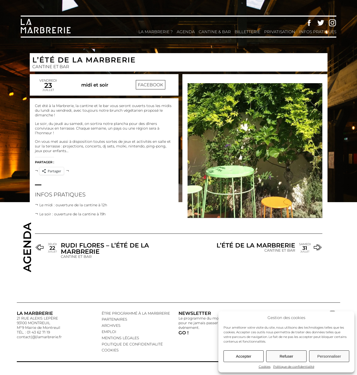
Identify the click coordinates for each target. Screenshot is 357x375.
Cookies (265, 367)
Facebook (309, 23)
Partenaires (114, 319)
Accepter (243, 356)
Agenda (186, 31)
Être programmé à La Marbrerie (136, 313)
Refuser (286, 356)
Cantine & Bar (215, 31)
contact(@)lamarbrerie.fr (39, 337)
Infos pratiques (317, 31)
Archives (111, 325)
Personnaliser (329, 356)
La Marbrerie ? (155, 31)
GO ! (183, 332)
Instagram (332, 23)
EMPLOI (109, 331)
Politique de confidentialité (293, 367)
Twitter (321, 23)
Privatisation (279, 31)
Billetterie (247, 31)
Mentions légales (120, 338)
